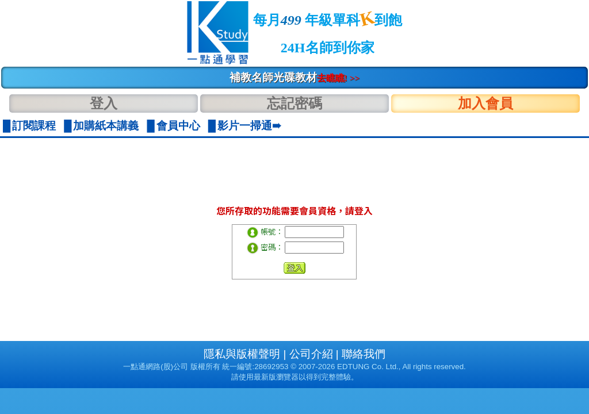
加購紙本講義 (106, 126)
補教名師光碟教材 (295, 77)
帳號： (272, 231)
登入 (103, 103)
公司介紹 (311, 354)
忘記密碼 (294, 103)
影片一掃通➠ (249, 126)
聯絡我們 (363, 354)
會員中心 (178, 126)
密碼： (272, 246)
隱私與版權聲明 (242, 354)
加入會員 (485, 103)
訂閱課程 (34, 126)
